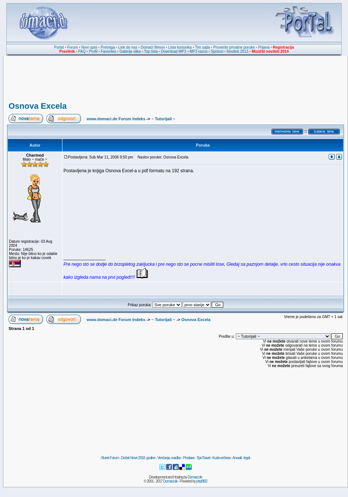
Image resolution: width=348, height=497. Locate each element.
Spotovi (217, 51)
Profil (93, 51)
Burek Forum (110, 458)
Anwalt (236, 458)
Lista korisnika (180, 47)
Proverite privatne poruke (234, 47)
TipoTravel (203, 458)
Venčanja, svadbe (169, 458)
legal (247, 458)
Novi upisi (89, 47)
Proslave (188, 458)
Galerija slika (130, 51)
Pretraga (108, 47)
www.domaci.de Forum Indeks (116, 119)
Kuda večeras (221, 458)
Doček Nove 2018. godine (138, 458)
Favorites (108, 51)
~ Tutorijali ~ (163, 119)
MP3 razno (198, 51)
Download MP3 (173, 51)
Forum (72, 47)
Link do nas (127, 47)
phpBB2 (202, 481)
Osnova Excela (38, 106)
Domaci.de (195, 477)
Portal (59, 47)
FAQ (82, 51)
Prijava (264, 47)
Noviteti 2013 (237, 51)
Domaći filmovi (153, 47)
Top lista (151, 51)
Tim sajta (202, 47)
